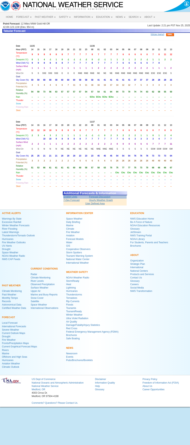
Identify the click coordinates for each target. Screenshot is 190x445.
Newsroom (71, 353)
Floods (69, 304)
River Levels (37, 281)
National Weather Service (45, 386)
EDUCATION (104, 17)
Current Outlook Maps (13, 333)
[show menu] (157, 34)
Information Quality (105, 382)
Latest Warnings (10, 232)
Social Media (137, 287)
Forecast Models (75, 239)
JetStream (135, 232)
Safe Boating (73, 338)
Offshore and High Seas (14, 356)
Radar (34, 274)
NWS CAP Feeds (11, 259)
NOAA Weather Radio (13, 256)
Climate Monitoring (12, 291)
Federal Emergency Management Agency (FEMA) (92, 331)
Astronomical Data (11, 304)
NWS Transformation (141, 291)
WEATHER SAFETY (77, 272)
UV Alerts (7, 245)
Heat (68, 284)
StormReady (72, 281)
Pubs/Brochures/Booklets (79, 360)
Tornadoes (71, 298)
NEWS (120, 17)
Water (69, 242)
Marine (5, 353)
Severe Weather (10, 329)
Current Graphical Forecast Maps (19, 346)
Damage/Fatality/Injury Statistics (83, 325)
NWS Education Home (142, 218)
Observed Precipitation (43, 284)
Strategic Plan (137, 264)
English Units (70, 196)
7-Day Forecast (71, 200)
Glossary (134, 228)
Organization (137, 260)
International (136, 267)
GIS (68, 245)
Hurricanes (7, 239)
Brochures (71, 335)
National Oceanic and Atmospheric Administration (58, 382)
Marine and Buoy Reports (44, 294)
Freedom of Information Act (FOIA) (160, 382)
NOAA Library (137, 239)
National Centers (139, 271)
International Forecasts (14, 326)
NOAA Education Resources (145, 225)
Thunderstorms (74, 294)
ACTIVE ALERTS (11, 213)
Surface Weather (39, 287)
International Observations (44, 308)
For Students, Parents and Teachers (149, 242)
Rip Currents (72, 301)
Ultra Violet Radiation (77, 318)
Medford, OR (38, 389)
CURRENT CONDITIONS (44, 268)
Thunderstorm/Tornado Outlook (18, 235)
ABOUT (149, 17)
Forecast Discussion (99, 196)
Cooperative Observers (78, 249)
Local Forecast (10, 322)
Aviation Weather (11, 363)
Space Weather (10, 252)
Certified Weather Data (14, 308)
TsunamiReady (74, 311)
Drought (6, 249)
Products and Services (142, 274)
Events (69, 356)
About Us (147, 386)
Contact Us (136, 277)
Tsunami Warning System (79, 256)
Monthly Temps (10, 298)
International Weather (77, 262)
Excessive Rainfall (11, 222)
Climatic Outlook (10, 367)
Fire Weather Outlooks (14, 242)
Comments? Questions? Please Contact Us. (55, 403)
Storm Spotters (74, 252)
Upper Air (35, 291)
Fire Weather (9, 339)
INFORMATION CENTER (79, 213)
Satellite (35, 301)
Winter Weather (74, 314)
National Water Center (77, 259)
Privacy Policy (149, 379)
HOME (9, 17)
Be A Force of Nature (141, 222)
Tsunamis (71, 308)
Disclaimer (100, 379)
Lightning (71, 287)
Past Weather (9, 294)
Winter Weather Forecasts (15, 225)
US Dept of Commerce (43, 379)
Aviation (70, 235)
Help (97, 386)
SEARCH (135, 17)
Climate (70, 228)
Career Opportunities (153, 389)
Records (6, 301)
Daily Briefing (73, 222)
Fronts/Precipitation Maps (15, 343)
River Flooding (9, 228)
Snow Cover (37, 298)
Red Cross (71, 328)
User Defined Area (95, 203)
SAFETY (65, 17)
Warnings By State (12, 218)
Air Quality (71, 321)
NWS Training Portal (141, 235)
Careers (134, 284)
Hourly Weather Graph (101, 200)
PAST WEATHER (45, 17)
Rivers (5, 350)
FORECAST (24, 17)
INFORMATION (83, 17)
